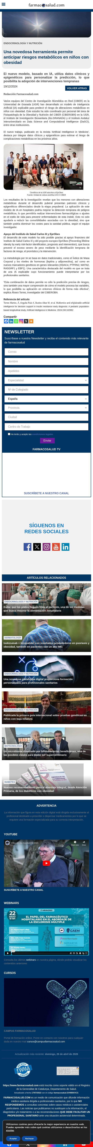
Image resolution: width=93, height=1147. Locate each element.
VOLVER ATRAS (77, 88)
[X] (26, 321)
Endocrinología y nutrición (21, 602)
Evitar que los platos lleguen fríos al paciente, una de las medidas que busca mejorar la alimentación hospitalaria (44, 609)
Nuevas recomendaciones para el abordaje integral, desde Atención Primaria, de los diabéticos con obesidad (45, 789)
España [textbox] (12, 398)
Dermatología (12, 638)
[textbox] (46, 380)
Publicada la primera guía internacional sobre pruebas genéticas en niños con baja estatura (45, 717)
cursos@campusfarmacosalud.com (46, 1041)
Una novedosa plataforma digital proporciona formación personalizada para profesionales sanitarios (38, 681)
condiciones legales (42, 434)
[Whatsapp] (16, 321)
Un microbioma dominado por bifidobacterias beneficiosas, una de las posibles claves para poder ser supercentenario (45, 753)
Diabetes (9, 782)
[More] (31, 321)
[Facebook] (6, 321)
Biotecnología (13, 746)
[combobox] (46, 380)
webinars (31, 959)
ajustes (10, 1130)
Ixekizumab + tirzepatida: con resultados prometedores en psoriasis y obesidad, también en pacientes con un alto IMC (46, 645)
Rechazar (29, 1138)
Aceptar (13, 1138)
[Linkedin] (11, 321)
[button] (3, 4)
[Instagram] (21, 321)
